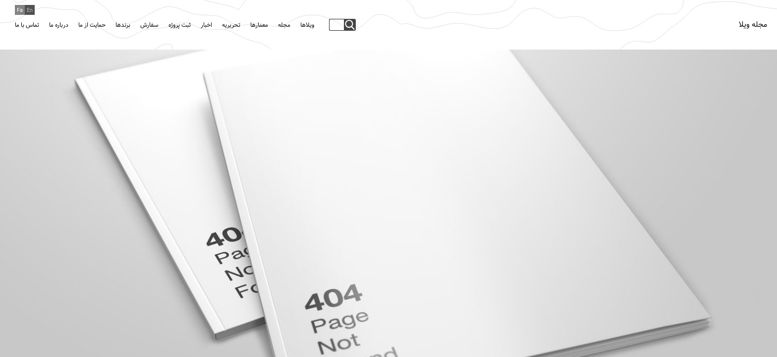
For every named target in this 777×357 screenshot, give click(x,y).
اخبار (206, 25)
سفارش (149, 25)
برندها (122, 25)
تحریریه (231, 25)
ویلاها (307, 25)
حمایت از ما (92, 25)
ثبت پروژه (179, 25)
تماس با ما (27, 25)
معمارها (259, 25)
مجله (284, 25)
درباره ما (58, 25)
